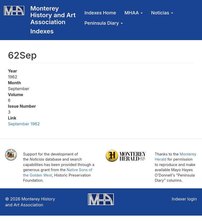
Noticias (162, 12)
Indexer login (184, 198)
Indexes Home (100, 12)
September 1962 (24, 123)
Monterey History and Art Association (53, 15)
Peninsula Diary (103, 23)
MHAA (134, 12)
